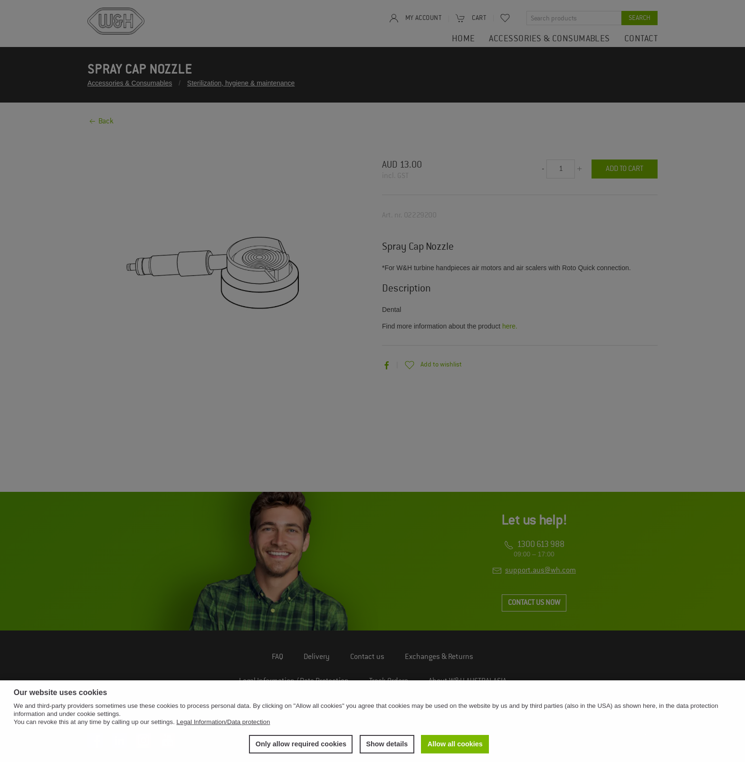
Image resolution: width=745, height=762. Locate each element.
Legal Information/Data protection (223, 721)
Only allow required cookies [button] (301, 744)
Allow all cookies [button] (455, 744)
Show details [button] (387, 744)
